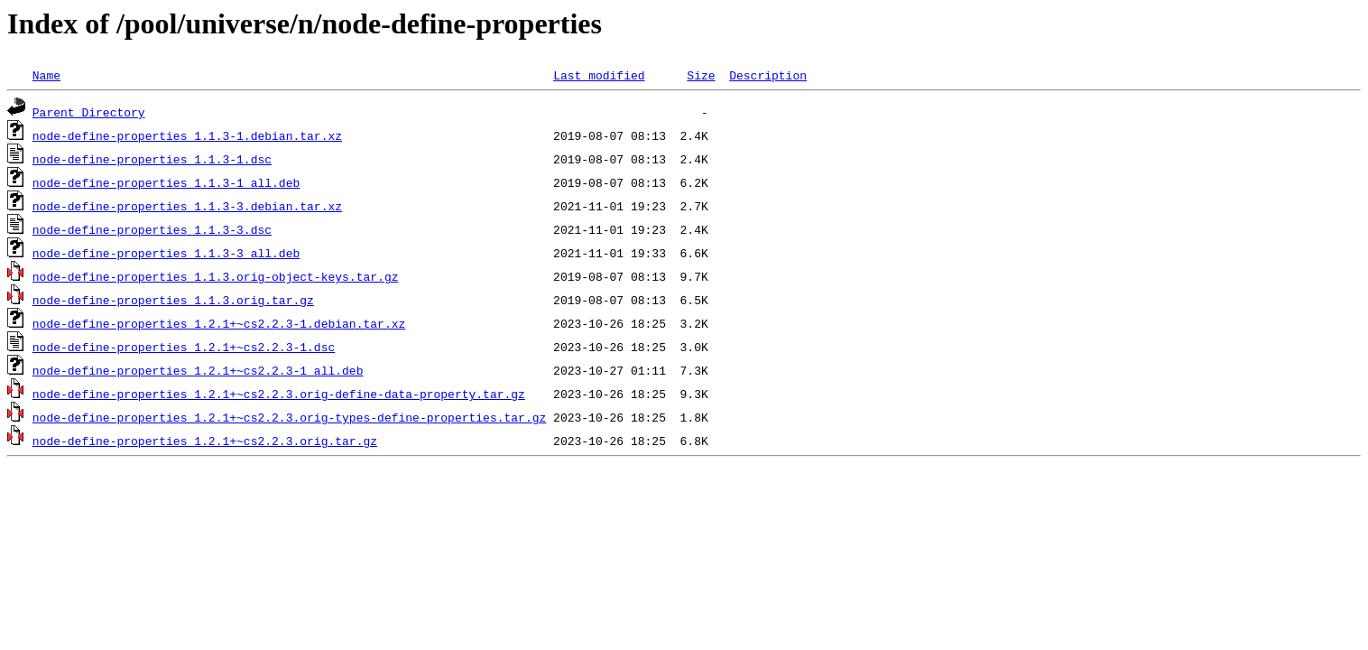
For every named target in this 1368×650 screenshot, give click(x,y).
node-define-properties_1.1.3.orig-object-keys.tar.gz (215, 276)
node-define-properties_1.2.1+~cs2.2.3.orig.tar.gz (204, 440)
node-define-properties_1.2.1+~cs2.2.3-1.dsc (183, 347)
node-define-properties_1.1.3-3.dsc (152, 229)
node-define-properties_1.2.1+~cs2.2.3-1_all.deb (198, 370)
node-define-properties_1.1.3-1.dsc (152, 159)
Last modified (598, 75)
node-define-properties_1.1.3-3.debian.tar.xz (187, 206)
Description (768, 75)
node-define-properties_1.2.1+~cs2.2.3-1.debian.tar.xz (218, 323)
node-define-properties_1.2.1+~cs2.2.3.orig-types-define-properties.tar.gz (289, 417)
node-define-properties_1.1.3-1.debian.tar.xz (187, 135)
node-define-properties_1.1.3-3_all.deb (166, 253)
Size (701, 75)
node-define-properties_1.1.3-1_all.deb (166, 182)
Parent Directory (88, 112)
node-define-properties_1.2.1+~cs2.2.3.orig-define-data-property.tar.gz (278, 393)
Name (46, 75)
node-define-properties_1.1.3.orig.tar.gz (173, 300)
